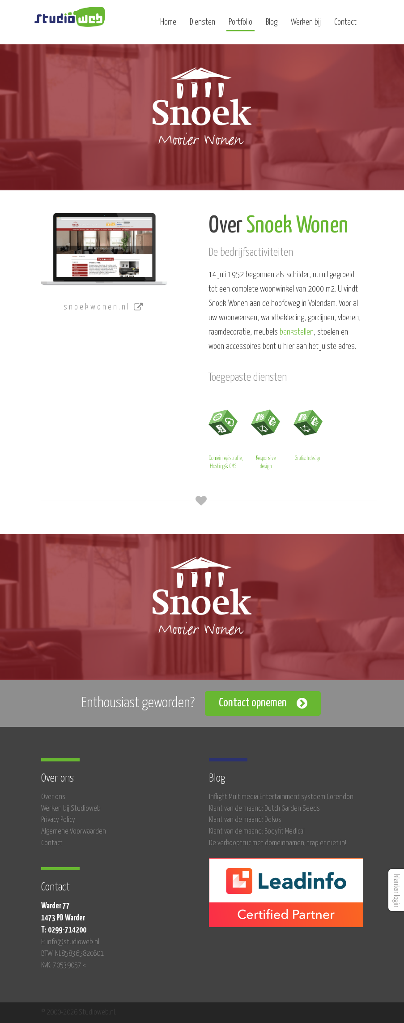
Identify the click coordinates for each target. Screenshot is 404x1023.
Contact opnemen (253, 703)
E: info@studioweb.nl (70, 942)
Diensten (202, 25)
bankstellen (297, 332)
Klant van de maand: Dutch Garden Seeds (264, 808)
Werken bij (306, 25)
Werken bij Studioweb (71, 808)
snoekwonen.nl (104, 307)
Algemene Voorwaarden (73, 831)
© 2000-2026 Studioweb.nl (78, 1012)
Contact (345, 25)
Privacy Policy (58, 820)
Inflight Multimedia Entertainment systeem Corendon (281, 797)
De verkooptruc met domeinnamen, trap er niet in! (277, 843)
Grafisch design (308, 433)
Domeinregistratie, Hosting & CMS (225, 437)
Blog (271, 25)
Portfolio (240, 25)
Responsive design (265, 437)
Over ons (53, 797)
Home (168, 25)
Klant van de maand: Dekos (245, 820)
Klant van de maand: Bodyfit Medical (257, 831)
